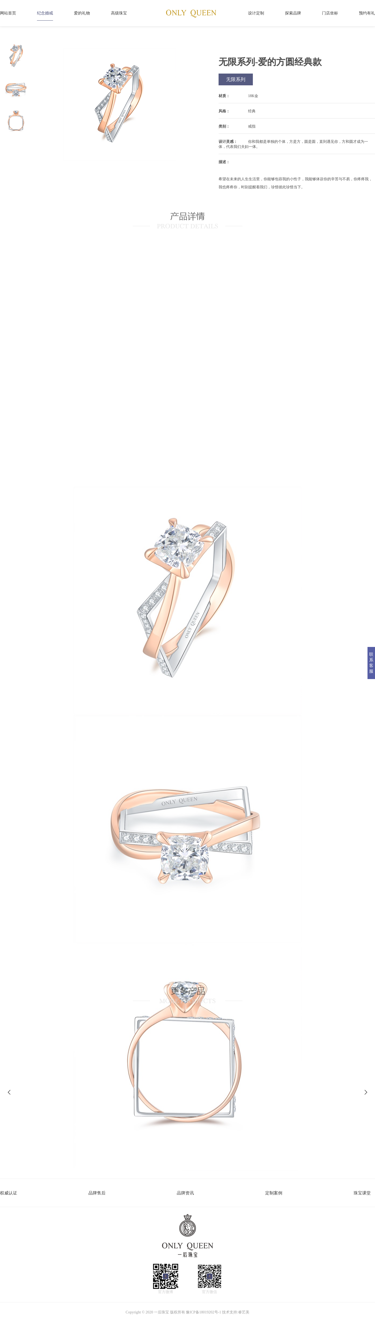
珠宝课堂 (362, 1193)
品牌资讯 (185, 1193)
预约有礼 (367, 13)
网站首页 (8, 13)
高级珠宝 (119, 13)
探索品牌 (293, 13)
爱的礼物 (82, 13)
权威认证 (8, 1193)
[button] (365, 1092)
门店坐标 (330, 13)
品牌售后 (97, 1193)
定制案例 (273, 1193)
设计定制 (256, 13)
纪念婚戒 (45, 13)
